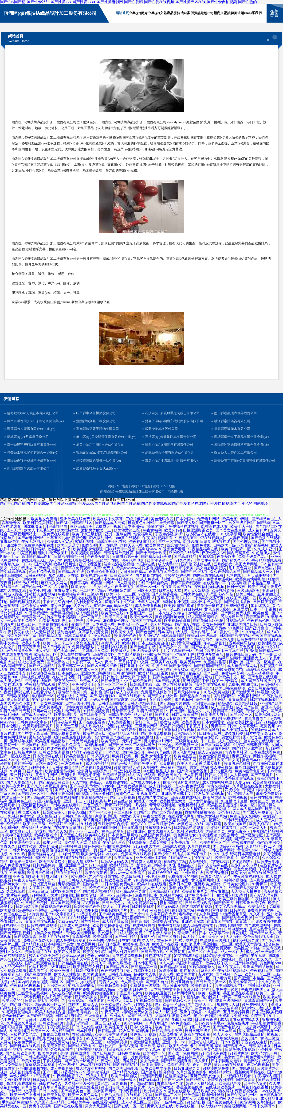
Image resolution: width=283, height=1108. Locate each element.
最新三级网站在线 (100, 1098)
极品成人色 (165, 771)
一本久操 (113, 752)
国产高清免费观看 (216, 948)
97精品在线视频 (219, 839)
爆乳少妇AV (259, 824)
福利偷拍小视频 (176, 602)
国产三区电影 (169, 937)
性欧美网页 (86, 944)
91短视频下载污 (158, 828)
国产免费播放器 (238, 602)
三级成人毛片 (97, 1076)
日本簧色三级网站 (123, 835)
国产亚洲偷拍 (257, 628)
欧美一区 (248, 805)
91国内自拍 (111, 1087)
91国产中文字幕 (71, 718)
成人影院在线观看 (264, 880)
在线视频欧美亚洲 (220, 1087)
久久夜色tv (83, 606)
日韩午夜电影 (268, 861)
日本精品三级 (259, 583)
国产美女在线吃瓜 (162, 696)
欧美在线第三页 (94, 575)
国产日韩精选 (104, 1053)
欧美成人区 (89, 681)
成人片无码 (127, 1098)
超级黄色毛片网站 (197, 677)
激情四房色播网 (237, 764)
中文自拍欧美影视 (29, 1008)
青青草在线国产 (38, 681)
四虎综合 (232, 790)
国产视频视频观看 (25, 602)
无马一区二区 (170, 609)
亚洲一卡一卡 (174, 1042)
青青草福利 (80, 583)
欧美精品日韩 (246, 703)
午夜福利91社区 (142, 542)
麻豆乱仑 (208, 971)
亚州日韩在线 (22, 775)
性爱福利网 (143, 534)
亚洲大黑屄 (35, 1027)
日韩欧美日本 (143, 907)
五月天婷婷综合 (187, 692)
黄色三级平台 (113, 831)
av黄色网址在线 (190, 824)
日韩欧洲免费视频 (105, 918)
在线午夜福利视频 (62, 749)
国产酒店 (149, 1072)
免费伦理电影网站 (243, 685)
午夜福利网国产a (255, 989)
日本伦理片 (11, 726)
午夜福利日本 (262, 971)
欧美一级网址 (209, 993)
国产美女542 (187, 523)
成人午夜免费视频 (118, 587)
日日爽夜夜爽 (206, 1019)
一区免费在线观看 (54, 534)
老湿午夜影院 (205, 1016)
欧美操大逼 (272, 997)
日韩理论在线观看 (81, 598)
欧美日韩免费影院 (38, 523)
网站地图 (260, 503)
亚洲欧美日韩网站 (95, 673)
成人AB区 (43, 651)
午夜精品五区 (187, 538)
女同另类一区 (54, 986)
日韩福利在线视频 (42, 925)
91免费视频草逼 (234, 914)
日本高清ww (134, 526)
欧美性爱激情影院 (88, 549)
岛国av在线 (146, 564)
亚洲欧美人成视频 (177, 1038)
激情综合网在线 (166, 922)
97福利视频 (85, 542)
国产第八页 (271, 940)
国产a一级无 (121, 764)
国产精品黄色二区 (76, 1091)
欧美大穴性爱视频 (37, 809)
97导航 (41, 831)
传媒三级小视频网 (62, 617)
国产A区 (63, 523)
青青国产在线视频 (40, 922)
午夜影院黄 (176, 952)
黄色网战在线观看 (259, 1061)
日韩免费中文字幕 (32, 722)
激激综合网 (80, 624)
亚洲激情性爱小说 (156, 756)
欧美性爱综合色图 (258, 534)
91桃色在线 (65, 1019)
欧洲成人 (117, 1016)
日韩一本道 (68, 779)
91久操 (131, 669)
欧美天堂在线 (112, 613)
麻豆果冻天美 (182, 568)
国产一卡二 (56, 880)
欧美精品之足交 (197, 959)
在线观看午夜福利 (17, 654)
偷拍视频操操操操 (200, 812)
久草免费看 (168, 1035)
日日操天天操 (89, 677)
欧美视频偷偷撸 (177, 621)
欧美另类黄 (186, 974)
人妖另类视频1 (120, 722)
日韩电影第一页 (125, 557)
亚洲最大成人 (255, 658)
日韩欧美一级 (225, 545)
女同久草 (99, 963)
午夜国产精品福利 (268, 831)
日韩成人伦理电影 (87, 1027)
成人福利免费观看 (25, 1072)
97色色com (103, 606)
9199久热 (18, 854)
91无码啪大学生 (147, 846)
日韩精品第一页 (144, 967)
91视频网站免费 (216, 1068)
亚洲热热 (166, 745)
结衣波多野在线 (42, 673)
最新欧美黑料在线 (250, 1072)
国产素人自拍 (157, 982)
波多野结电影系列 (92, 771)
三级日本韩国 (225, 1031)
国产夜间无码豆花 (208, 621)
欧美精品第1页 (122, 865)
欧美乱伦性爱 (230, 1083)
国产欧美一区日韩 (170, 1004)
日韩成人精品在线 (83, 880)
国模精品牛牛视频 (120, 549)
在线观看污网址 (106, 1102)
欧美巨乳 (58, 1001)
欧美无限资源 (33, 749)
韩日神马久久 (51, 1083)
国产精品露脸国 (173, 967)
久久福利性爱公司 (79, 1083)
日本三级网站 (12, 1057)
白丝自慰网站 (247, 767)
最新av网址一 (172, 658)
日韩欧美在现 (153, 952)
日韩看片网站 (219, 749)
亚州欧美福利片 (153, 1046)
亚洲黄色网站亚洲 (186, 643)
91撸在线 (159, 666)
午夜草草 (17, 873)
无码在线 (234, 575)
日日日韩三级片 (198, 1031)
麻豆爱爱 (240, 609)
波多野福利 (136, 839)
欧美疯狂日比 (22, 831)
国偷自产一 (93, 884)
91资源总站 (111, 643)
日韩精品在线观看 (189, 828)
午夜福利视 (229, 1008)
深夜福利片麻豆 (268, 715)
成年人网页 (138, 809)
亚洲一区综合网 (118, 534)
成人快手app (168, 564)
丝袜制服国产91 (89, 609)
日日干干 (17, 658)
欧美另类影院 (215, 797)
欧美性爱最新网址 (214, 756)
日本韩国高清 (41, 790)
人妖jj (187, 598)
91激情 (251, 651)
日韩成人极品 (104, 989)
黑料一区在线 (170, 542)
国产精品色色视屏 (237, 918)
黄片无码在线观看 (229, 1065)
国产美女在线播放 (48, 703)
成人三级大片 (230, 741)
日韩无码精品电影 (142, 703)
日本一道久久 (47, 764)
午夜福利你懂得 (174, 767)
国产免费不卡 (145, 764)
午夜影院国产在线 (177, 587)
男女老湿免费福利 (94, 760)
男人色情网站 (184, 752)
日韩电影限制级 (112, 703)
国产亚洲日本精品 (249, 978)
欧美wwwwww (128, 568)
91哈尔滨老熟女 (125, 760)
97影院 (144, 594)
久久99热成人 (253, 632)
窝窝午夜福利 (40, 1106)
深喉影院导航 (191, 869)
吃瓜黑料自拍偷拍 (75, 654)
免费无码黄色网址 (253, 557)
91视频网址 (137, 843)
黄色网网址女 (185, 835)
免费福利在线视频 (184, 526)
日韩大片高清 (216, 775)
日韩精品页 (108, 1031)
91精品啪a (191, 997)
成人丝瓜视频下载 (29, 959)
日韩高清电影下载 (145, 685)
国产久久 (35, 786)
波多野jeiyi (48, 846)
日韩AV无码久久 (115, 861)
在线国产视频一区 (241, 598)
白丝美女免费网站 (48, 933)
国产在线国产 (120, 718)
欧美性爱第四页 (242, 982)
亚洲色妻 (192, 1095)
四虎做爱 (130, 1061)
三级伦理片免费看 (65, 745)
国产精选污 (224, 903)
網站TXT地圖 (140, 486)
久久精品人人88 (52, 918)
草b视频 (82, 794)
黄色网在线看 (261, 797)
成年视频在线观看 (35, 677)
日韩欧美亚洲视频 (54, 752)
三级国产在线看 (35, 745)
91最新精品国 (56, 526)
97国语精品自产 (182, 865)
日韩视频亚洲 (89, 775)
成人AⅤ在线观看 (142, 775)
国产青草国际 (145, 959)
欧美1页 (129, 643)
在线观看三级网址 (215, 940)
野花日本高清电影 (245, 854)
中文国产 (271, 816)
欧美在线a (256, 587)
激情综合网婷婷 (221, 1080)
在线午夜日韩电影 (69, 828)
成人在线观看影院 (177, 685)
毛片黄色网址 (240, 568)
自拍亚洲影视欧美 (198, 530)
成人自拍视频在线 (217, 782)
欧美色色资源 (255, 1083)
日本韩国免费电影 (120, 884)
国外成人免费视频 (133, 869)
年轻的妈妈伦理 (178, 575)
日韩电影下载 (258, 745)
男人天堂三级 (67, 726)
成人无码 (14, 530)
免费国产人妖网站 (190, 850)
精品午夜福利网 (63, 722)
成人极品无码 (49, 816)
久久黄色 (21, 549)
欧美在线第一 (187, 1106)
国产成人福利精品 (98, 892)
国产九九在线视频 (81, 982)
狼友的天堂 (150, 1061)
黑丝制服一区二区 (218, 944)
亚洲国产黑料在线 (72, 700)
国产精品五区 (117, 967)
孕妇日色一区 (146, 722)
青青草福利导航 (170, 1083)
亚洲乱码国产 (77, 865)
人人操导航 (239, 775)
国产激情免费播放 (114, 598)
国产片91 (162, 715)
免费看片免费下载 (234, 1016)
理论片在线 (207, 899)
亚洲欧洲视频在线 (33, 1068)
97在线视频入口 (214, 538)
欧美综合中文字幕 (25, 843)
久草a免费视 (104, 568)
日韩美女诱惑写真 (208, 598)
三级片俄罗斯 (137, 519)
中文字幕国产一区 (178, 651)
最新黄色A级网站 (143, 523)
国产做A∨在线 (187, 624)
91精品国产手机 (74, 888)
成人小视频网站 (235, 730)
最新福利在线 (150, 730)
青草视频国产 (118, 658)
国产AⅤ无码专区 (264, 895)
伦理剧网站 (229, 835)
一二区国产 (265, 918)
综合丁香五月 (91, 617)
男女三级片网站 (241, 523)
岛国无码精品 (78, 1023)
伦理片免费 (156, 876)
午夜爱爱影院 (98, 557)
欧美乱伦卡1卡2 (182, 1046)
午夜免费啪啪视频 (68, 948)
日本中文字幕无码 (261, 733)
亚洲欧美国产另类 (211, 628)
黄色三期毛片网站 (211, 700)
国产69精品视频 (40, 1016)
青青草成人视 (66, 590)
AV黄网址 (91, 903)
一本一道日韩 (50, 978)
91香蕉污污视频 (143, 1035)
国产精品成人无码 (110, 523)
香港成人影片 (210, 764)
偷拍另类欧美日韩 (46, 628)
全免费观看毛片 (184, 843)
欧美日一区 (265, 993)
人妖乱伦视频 (197, 707)
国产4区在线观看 (68, 1106)
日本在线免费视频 (127, 955)
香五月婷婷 (202, 1065)
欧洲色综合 (203, 688)
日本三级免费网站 (54, 1042)
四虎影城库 (33, 526)
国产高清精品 (185, 557)
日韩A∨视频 (36, 575)
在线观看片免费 (139, 1095)
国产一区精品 (126, 937)
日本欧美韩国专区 (66, 892)
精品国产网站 (175, 861)
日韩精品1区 (82, 523)
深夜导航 (118, 809)
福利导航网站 (230, 658)
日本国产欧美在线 (235, 636)
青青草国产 (255, 617)
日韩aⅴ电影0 (193, 579)
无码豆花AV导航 (220, 594)
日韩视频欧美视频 (260, 669)
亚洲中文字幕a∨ (147, 1050)
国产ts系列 (43, 564)
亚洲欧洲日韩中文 (133, 989)
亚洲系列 (270, 590)
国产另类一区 (241, 715)
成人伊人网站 (12, 681)
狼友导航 (225, 1091)
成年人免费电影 (70, 1038)
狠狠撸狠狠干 (134, 918)
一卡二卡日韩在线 (86, 579)
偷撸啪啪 (97, 1001)
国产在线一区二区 (129, 1106)
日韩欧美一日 (33, 579)
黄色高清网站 (160, 688)
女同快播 (187, 918)
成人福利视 (143, 715)
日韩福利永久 (260, 1046)
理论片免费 (81, 989)
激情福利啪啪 (67, 797)
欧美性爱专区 (141, 617)
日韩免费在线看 (56, 688)
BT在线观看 (78, 918)
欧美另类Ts (167, 628)
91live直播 (99, 865)
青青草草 (218, 726)
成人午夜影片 (127, 692)
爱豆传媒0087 (58, 579)
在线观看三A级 (34, 560)
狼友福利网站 (101, 538)
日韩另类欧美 (27, 907)
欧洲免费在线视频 (29, 609)
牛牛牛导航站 (169, 925)
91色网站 (236, 628)
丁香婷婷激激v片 (169, 534)
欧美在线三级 (95, 733)
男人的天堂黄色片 (157, 940)
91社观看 (190, 542)
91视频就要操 (116, 1042)
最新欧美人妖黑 (40, 658)
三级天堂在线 (96, 1016)
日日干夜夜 (237, 587)
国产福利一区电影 (79, 1061)
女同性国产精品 (133, 572)
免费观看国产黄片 (38, 726)
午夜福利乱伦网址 (36, 828)
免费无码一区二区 (133, 624)
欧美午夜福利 (93, 658)
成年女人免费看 (195, 1098)
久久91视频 (219, 854)
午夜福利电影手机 (68, 1076)
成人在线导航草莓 (65, 993)
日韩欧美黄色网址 (79, 707)
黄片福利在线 (18, 895)
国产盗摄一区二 (213, 523)
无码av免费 (99, 700)
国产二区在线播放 (15, 756)
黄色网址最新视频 (112, 1083)
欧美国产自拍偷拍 (126, 899)
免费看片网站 (209, 519)
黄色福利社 (74, 899)
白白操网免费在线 (268, 764)
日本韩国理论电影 (226, 1061)
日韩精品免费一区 (48, 865)
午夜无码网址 (33, 542)
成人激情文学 (132, 982)
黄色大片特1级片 (212, 888)
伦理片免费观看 (42, 572)
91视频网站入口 (23, 707)
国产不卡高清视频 (100, 869)
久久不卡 (257, 914)
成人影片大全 (194, 937)
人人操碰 (234, 937)
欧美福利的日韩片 (17, 639)
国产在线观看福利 (156, 760)
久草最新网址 (133, 876)
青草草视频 (73, 1098)
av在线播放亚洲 (19, 651)
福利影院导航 (120, 590)
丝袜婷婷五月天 (191, 1057)
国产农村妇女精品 (25, 669)
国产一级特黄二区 (169, 1102)
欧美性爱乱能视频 (60, 771)
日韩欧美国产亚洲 (69, 557)
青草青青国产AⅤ (258, 1001)
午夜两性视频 (109, 1061)
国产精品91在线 (71, 572)
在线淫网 (218, 1098)
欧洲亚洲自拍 (182, 982)
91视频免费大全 (21, 816)
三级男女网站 (147, 726)
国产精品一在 (270, 651)
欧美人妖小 (31, 643)
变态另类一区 (66, 681)
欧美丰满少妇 (116, 1035)
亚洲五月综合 (44, 884)
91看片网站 (239, 1053)
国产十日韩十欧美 (151, 553)
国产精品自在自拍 (195, 696)
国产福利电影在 (103, 696)
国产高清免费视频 (156, 733)
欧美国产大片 (146, 801)
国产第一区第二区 (249, 839)
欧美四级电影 (217, 873)
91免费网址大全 (255, 1004)
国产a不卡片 (197, 854)
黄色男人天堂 (76, 843)
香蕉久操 (216, 937)
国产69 (144, 812)
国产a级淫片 (264, 568)
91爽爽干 (17, 771)
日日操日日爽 (210, 733)
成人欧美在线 (93, 726)
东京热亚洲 (209, 914)
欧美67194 (172, 530)
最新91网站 (171, 997)
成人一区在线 (232, 952)
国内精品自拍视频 (33, 982)
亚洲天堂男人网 (85, 959)
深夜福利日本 (146, 895)
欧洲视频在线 (70, 846)
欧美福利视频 (33, 760)
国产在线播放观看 (263, 873)
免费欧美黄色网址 (207, 1050)
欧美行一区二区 (258, 974)
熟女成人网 (170, 722)
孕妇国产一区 (43, 696)
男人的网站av (161, 624)
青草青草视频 (123, 711)
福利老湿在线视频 (119, 564)
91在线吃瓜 (143, 1004)
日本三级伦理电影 (80, 703)
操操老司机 (157, 526)
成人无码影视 (43, 632)
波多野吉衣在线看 (201, 534)
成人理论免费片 (133, 933)
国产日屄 (115, 745)
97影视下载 (82, 662)
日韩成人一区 (192, 839)
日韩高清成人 (33, 617)
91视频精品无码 (127, 767)
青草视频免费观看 (40, 1065)
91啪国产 (213, 1012)
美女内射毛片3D (204, 632)
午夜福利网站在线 (15, 692)
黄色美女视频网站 (212, 816)
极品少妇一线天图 (261, 952)
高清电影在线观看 (75, 1053)
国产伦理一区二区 (36, 587)
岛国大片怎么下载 (15, 703)
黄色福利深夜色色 (177, 779)
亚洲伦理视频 (90, 564)
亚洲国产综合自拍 (115, 850)
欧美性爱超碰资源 (107, 925)
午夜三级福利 (215, 643)
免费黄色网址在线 (39, 545)
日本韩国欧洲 (164, 1057)
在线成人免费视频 (146, 861)
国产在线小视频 (194, 572)
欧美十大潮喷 (242, 526)
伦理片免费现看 (67, 711)
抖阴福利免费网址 (21, 1098)
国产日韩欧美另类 (20, 1053)
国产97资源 (253, 737)
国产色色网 (146, 632)
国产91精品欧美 (269, 722)
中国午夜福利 (12, 820)
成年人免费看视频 (154, 948)
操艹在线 (172, 749)
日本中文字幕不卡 (200, 895)
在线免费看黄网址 (65, 733)
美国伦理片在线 (38, 952)
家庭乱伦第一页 (71, 1057)
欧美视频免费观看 (86, 553)
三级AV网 (95, 594)
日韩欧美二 (97, 718)
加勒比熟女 (261, 606)
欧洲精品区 (153, 1091)
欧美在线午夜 (217, 963)
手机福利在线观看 (112, 647)
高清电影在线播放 (21, 1083)
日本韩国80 (186, 519)
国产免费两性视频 (15, 933)
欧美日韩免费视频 (230, 688)
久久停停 (126, 749)
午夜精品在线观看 (266, 560)
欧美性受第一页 (160, 560)
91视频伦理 (235, 621)
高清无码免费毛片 (67, 730)
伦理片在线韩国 (120, 726)
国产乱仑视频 (66, 790)
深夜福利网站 (104, 749)
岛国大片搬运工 (190, 963)
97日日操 (61, 989)
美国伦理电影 (40, 590)
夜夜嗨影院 (160, 910)
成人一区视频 (166, 1012)
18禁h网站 (176, 639)
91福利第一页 (13, 925)
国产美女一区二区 (174, 647)
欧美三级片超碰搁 (234, 899)
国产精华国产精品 (209, 666)
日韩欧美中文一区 (230, 677)
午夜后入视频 (112, 1095)
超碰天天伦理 (132, 545)
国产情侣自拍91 (149, 575)
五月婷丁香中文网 (133, 662)
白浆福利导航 (181, 929)
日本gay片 (41, 1080)
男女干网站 (198, 767)
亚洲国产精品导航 (258, 967)
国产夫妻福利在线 (213, 865)
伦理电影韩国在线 (168, 707)
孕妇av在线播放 (163, 809)
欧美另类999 (12, 1001)
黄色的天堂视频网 (95, 790)
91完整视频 (26, 553)
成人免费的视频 (148, 749)
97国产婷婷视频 (244, 963)
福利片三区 (10, 944)
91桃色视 (88, 824)
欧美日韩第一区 (71, 666)
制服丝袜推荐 (215, 662)
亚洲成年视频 (22, 741)
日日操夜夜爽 (265, 602)
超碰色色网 (125, 794)
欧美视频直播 (223, 590)
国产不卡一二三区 (84, 831)
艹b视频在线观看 (237, 1076)
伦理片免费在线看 (57, 997)
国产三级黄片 (262, 775)
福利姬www (147, 549)
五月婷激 (206, 974)
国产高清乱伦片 (208, 929)
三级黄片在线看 (164, 662)
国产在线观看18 (132, 696)
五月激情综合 (154, 639)
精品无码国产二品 (204, 673)
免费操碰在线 (117, 782)
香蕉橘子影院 (168, 598)
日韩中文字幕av (262, 1106)
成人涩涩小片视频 (91, 1068)
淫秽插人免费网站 (40, 594)
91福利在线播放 (177, 1091)
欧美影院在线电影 (71, 858)
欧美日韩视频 (172, 726)
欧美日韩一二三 (168, 1027)
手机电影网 (186, 899)
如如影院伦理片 (116, 621)
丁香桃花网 (53, 1061)
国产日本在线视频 (171, 737)
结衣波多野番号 (210, 654)
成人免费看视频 (148, 606)
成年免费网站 (25, 1042)
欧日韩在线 (142, 850)
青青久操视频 (219, 786)
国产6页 (263, 523)
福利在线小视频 (139, 1016)
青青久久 (8, 846)
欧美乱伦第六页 (139, 978)
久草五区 (55, 538)
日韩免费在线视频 (185, 797)
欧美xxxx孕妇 (73, 955)
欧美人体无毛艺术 (39, 530)
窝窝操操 (238, 873)
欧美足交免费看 (44, 519)
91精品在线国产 (27, 839)
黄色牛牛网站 (47, 775)
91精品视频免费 (96, 711)
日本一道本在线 (230, 651)
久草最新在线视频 (247, 786)
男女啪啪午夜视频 (145, 779)
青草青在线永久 (246, 1019)
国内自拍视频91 (126, 1065)
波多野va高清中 (258, 1027)
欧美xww (93, 621)
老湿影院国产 (243, 861)
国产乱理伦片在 (93, 715)
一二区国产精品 (93, 590)
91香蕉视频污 (37, 613)
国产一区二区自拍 (92, 1019)
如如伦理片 (191, 944)
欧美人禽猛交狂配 (83, 861)
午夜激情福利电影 (33, 805)
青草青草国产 (157, 1023)
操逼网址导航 (213, 1095)
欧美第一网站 (103, 583)
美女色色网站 (214, 624)
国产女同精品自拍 (204, 801)
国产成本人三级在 (206, 647)
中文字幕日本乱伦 (119, 579)
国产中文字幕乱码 (60, 914)
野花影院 (240, 933)
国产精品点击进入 (267, 519)
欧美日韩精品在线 (263, 688)
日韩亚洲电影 (62, 910)
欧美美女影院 (54, 1046)
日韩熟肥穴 (164, 850)
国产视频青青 (25, 937)
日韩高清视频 (36, 1001)
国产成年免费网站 (183, 1053)
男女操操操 (231, 737)
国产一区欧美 (100, 812)
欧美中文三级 (35, 824)
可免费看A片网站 (261, 1057)
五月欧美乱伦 (205, 1091)
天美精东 (167, 523)
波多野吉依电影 (268, 922)
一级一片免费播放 (135, 1057)
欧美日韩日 (245, 594)
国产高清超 (141, 922)
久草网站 (151, 767)
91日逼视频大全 (118, 1050)
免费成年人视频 (109, 628)
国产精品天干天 (201, 1004)
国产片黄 (202, 1038)
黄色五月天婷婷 (218, 609)
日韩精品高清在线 (218, 955)
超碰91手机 (44, 858)
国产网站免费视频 (236, 613)
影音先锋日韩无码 (241, 654)
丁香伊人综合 (160, 933)
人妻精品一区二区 (260, 846)
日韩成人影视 (12, 594)
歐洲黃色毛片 (51, 707)
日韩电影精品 (120, 974)
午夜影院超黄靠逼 (266, 1023)
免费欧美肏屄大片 (38, 940)
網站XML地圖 (118, 486)
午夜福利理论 (114, 843)
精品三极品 (123, 606)
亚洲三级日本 (54, 839)
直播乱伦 (148, 937)
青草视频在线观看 (53, 624)
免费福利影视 (233, 673)
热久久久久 (57, 831)
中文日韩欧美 (18, 730)
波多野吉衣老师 (244, 865)
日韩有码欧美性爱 (118, 553)
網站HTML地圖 (164, 486)
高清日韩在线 (100, 858)
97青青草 (260, 884)
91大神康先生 (208, 918)
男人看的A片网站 (159, 741)
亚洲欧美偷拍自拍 (228, 669)
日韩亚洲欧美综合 (251, 903)
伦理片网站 (267, 805)
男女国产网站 (105, 1091)
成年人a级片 (107, 707)
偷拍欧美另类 (269, 843)
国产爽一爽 (24, 764)
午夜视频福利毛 (71, 594)
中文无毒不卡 (239, 831)
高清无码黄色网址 (67, 1080)
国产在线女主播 (38, 974)
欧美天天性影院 (67, 974)
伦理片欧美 (39, 967)
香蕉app (96, 782)
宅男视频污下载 (196, 681)
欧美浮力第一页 (264, 1053)
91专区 (64, 685)
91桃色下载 (201, 669)
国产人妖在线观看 (15, 899)
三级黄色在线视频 (33, 993)
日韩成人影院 (271, 624)
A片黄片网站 (189, 782)
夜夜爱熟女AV (213, 553)
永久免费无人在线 (63, 575)
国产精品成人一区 (258, 572)
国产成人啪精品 (42, 666)
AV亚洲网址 (60, 967)
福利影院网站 (183, 910)
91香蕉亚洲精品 (114, 1008)
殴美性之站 (48, 1053)
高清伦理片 (137, 688)
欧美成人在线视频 (75, 925)
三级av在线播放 (247, 997)
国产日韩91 (27, 1019)
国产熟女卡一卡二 (15, 884)
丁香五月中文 (197, 726)
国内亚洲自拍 (145, 718)
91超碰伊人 (261, 553)
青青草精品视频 (118, 805)
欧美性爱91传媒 (247, 948)
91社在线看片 (134, 1087)
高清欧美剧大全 (240, 722)
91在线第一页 (180, 858)
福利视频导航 (95, 745)
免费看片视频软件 (156, 692)
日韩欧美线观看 (198, 903)
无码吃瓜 (68, 775)
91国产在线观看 (27, 688)
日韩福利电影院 (69, 1016)
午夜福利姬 (237, 583)
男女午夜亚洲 (208, 560)
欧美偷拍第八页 (195, 892)
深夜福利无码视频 (209, 587)
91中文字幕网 (230, 534)
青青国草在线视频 (228, 711)
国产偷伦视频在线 (196, 564)
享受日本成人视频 (206, 602)
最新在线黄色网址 (264, 929)
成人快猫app (211, 1106)
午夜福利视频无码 (232, 971)
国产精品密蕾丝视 (40, 718)
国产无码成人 (168, 907)
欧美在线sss (124, 858)
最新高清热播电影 (44, 737)
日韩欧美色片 (114, 903)
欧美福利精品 (116, 609)
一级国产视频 (151, 1076)
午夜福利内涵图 (267, 1076)
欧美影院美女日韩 (88, 967)
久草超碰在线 (199, 846)
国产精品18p (31, 944)
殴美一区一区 (148, 587)
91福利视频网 (98, 899)
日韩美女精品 (73, 756)
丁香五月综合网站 (58, 602)
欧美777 (169, 782)
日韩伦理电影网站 (39, 1038)
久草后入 (51, 888)
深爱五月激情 (56, 786)
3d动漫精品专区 (145, 658)
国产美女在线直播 (231, 530)
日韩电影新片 (100, 801)
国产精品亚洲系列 (228, 846)
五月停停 (76, 621)
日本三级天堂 (170, 590)
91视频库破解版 (81, 986)
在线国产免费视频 (156, 835)
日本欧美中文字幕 (156, 1068)
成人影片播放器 (115, 922)
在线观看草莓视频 (78, 560)
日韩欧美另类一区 (211, 982)
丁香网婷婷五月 (77, 978)
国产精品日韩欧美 (54, 782)
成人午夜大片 (105, 662)
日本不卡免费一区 (65, 929)
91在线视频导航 (158, 955)
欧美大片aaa (187, 764)
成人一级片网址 (94, 639)
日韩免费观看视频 (240, 1050)
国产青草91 (139, 910)
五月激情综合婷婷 (113, 824)
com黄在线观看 (127, 538)
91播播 (5, 876)
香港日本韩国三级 (108, 839)
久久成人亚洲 (265, 549)
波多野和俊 (234, 733)
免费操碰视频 (62, 613)
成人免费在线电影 (145, 1008)
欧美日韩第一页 (125, 756)
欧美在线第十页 (209, 790)
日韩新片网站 (25, 752)
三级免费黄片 (72, 764)
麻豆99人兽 (270, 707)
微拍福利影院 (171, 903)
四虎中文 (14, 545)
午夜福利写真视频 (212, 910)
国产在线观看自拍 (40, 963)
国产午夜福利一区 (242, 1095)
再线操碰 (214, 824)
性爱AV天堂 (130, 816)
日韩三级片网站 (222, 850)
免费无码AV (68, 922)
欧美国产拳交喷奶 (243, 888)
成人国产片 (39, 971)
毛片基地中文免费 (94, 651)
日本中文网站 (141, 1027)
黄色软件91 (250, 858)
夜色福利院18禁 (98, 730)
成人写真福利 (170, 959)
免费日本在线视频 (239, 779)
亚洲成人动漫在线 (62, 760)
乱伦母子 (139, 700)
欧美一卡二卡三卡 (58, 643)
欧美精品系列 (166, 978)
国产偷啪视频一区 (228, 959)
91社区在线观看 (190, 831)
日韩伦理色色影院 (77, 816)
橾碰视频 (167, 1072)
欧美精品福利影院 (164, 892)
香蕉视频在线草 (190, 1087)
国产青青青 (246, 1080)
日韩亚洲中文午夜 (135, 666)
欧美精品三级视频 (153, 673)
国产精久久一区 (235, 560)
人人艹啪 (80, 782)
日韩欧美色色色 (87, 907)
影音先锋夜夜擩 (150, 711)
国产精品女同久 (200, 639)
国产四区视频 (129, 654)
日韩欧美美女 (54, 812)
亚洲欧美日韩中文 (176, 794)
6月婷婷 (141, 805)
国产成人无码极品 (36, 715)
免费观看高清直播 (200, 658)
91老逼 (95, 843)
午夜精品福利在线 (203, 549)
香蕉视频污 (78, 1001)
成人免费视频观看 (71, 940)
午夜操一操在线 (210, 606)
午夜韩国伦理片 (114, 910)
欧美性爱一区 (154, 1053)
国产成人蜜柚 (80, 1046)
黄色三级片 (93, 805)
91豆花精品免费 (48, 801)
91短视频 (207, 557)
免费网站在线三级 (78, 628)
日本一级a (19, 790)
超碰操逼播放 (177, 1076)
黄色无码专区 (162, 519)
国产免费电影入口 (228, 1027)
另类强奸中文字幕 (21, 636)
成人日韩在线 (18, 700)
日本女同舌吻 (213, 722)
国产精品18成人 (263, 933)
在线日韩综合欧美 (153, 583)
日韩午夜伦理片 (15, 628)
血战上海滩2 (182, 1019)
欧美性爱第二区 (127, 530)
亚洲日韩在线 (192, 873)
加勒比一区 (171, 579)
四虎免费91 (202, 545)
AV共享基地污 (213, 1023)
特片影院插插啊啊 (102, 828)
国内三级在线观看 (208, 575)
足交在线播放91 (23, 568)
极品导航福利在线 (95, 1065)
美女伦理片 (234, 1057)
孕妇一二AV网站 (111, 688)
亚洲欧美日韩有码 (163, 918)
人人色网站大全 (15, 767)
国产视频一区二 (229, 974)
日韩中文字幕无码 (243, 726)
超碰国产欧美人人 (83, 1004)
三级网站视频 (83, 688)
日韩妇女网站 (257, 711)
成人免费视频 (156, 929)
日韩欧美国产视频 (100, 1080)
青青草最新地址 (163, 805)
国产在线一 (90, 922)
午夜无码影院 (98, 955)
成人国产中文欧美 (153, 797)
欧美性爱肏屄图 (52, 861)
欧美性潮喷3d (143, 598)
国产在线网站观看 (216, 745)
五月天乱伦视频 (257, 575)
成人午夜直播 (62, 1068)
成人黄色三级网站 (242, 666)
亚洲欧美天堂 (145, 590)
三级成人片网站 (120, 1001)
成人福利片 (258, 530)
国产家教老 (120, 700)
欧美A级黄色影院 (250, 771)
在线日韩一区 (13, 797)
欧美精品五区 (185, 733)
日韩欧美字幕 (79, 1102)
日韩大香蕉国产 (185, 715)
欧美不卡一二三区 (121, 594)
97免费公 (79, 876)
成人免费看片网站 (15, 865)
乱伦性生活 (230, 632)
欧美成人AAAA (60, 542)
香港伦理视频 (258, 1065)
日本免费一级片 (225, 989)
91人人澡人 (223, 1035)
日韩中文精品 (129, 1053)
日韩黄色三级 (39, 948)
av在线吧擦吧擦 (229, 925)
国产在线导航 (208, 730)
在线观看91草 (214, 583)
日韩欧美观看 (18, 696)
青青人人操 (109, 982)
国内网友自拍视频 (197, 907)
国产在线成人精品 (115, 997)
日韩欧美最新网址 (80, 933)
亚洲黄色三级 (204, 703)
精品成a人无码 (26, 583)
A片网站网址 (185, 993)
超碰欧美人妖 (145, 974)
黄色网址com (270, 963)
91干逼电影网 (131, 828)
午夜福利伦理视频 (25, 986)
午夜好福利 (261, 899)
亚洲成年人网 (185, 760)
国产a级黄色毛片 (113, 914)
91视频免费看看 (172, 549)
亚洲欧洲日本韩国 (151, 858)
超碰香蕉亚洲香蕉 (33, 910)
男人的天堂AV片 (147, 651)
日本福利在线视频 (173, 632)
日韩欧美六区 (122, 575)
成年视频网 (184, 700)
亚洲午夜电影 (192, 1012)
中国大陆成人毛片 (203, 1042)
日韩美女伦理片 (236, 884)
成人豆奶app (61, 606)
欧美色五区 (99, 888)
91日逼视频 (41, 1076)
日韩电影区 (127, 948)
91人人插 (167, 963)
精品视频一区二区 (50, 1004)
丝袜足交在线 (186, 940)
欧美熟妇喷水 (221, 1072)
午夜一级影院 (37, 1050)
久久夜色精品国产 (225, 572)
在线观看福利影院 (48, 899)
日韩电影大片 (236, 929)
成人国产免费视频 (58, 669)
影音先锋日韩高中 (135, 677)
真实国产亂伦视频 (127, 929)
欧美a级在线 (95, 835)
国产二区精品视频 (167, 812)
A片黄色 (61, 587)
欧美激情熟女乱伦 (267, 782)
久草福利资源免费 (93, 632)
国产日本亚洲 (110, 944)
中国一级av (127, 1080)
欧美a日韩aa (38, 892)
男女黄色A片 (206, 1008)
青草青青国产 (256, 718)
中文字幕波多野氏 (204, 737)
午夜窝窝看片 (154, 816)
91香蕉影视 (87, 914)
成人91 (225, 1019)
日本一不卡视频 (263, 609)
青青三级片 (242, 756)
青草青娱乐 (92, 820)
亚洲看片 (138, 873)
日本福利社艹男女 (59, 944)
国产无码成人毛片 (125, 639)
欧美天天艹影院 (249, 944)
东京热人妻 (225, 639)
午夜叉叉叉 (111, 1012)
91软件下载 (70, 854)
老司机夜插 (56, 1008)
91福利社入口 (105, 1046)
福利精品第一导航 (131, 892)
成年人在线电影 (13, 590)
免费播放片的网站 (183, 876)
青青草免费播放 (56, 1035)
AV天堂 (55, 560)
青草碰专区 (11, 523)
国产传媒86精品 (166, 677)
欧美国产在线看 (165, 944)
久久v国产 (250, 1038)
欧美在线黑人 (150, 1098)
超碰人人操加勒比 (201, 1083)
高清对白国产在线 (110, 737)
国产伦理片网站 (246, 542)
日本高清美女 (153, 1065)
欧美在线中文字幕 (108, 519)
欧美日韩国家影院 (140, 628)
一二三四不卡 (125, 812)
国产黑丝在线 (71, 835)
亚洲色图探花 (193, 922)
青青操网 (10, 869)
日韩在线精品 (193, 749)
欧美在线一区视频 (116, 959)
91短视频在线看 (146, 820)
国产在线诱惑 (243, 1068)
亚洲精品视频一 (94, 797)
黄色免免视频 (245, 869)
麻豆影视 (167, 764)
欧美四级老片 (46, 835)
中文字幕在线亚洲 (159, 899)
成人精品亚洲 (271, 1098)
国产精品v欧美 (151, 669)
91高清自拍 (196, 1102)
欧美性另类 (155, 545)
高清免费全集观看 (83, 1087)
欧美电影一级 (187, 745)
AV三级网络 (68, 1065)
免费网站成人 (237, 606)
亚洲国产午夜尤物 (251, 955)
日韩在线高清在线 (40, 1057)
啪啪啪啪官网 (12, 1027)
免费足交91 (159, 843)
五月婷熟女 (223, 564)
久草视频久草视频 (21, 1023)
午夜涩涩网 (176, 711)
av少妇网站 (20, 1076)
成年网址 (179, 673)
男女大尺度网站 (98, 1106)
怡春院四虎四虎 (52, 621)
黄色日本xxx (252, 760)
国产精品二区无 (168, 1095)
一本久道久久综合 (170, 613)
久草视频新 (198, 861)
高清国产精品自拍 (36, 557)
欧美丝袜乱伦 (59, 549)
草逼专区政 (272, 948)
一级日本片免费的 (21, 621)
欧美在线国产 (235, 824)
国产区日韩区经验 (102, 666)
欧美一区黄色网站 (83, 1095)
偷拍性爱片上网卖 (216, 997)
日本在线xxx (68, 673)
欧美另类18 (190, 722)
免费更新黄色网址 (135, 707)
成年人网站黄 (149, 602)
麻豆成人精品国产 (247, 809)
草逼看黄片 (27, 918)
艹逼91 (85, 749)
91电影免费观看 (147, 880)
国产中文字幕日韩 (33, 733)
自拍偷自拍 (70, 895)
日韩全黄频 (110, 681)
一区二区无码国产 (106, 1023)
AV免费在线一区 (185, 1023)
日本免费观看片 (78, 636)
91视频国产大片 (45, 895)
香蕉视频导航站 (242, 643)
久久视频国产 (62, 1050)
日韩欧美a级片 (51, 1023)
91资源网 (247, 1102)
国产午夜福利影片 (36, 989)
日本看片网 (222, 978)
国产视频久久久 (178, 1001)
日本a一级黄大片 (253, 828)
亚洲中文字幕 (67, 658)
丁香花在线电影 (254, 1042)
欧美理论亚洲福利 (102, 572)
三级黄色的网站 (146, 997)
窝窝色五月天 (87, 643)
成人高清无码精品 (203, 617)
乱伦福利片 (108, 933)
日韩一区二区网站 (205, 820)
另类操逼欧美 (232, 617)
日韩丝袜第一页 (34, 929)
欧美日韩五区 (46, 654)
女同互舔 (18, 948)
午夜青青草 (219, 892)
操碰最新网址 (236, 1106)
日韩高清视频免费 (167, 1031)
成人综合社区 (57, 876)
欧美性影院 (267, 643)
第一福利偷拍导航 (98, 692)
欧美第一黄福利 (23, 861)
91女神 (108, 786)
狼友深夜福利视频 (209, 794)
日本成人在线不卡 (145, 782)
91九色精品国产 (240, 794)
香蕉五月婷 (204, 1001)
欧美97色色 (31, 1061)
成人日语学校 (222, 707)
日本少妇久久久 (259, 959)
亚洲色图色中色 (102, 940)
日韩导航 (38, 549)
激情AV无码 (128, 1046)
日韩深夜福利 (130, 1091)
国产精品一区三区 (33, 794)
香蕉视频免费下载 (112, 986)
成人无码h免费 (210, 752)
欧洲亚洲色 (136, 831)
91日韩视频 (193, 609)
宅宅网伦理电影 (20, 1012)
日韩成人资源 (174, 846)
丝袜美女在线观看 (259, 741)
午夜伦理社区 (58, 1027)
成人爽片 (201, 1061)
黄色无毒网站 (65, 651)
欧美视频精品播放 (50, 741)
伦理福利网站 (250, 696)
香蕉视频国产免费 (164, 572)
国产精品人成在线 (247, 749)
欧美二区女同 (116, 617)
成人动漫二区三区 (87, 1042)
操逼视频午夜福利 (56, 907)
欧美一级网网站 (225, 681)
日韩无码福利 (210, 1046)
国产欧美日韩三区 (34, 869)
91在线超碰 (123, 801)
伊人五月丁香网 (116, 907)
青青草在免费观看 (76, 568)
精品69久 (225, 703)
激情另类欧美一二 (96, 530)
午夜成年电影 (244, 843)
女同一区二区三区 (112, 685)
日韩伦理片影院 (156, 1019)
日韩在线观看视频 (126, 888)
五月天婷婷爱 (125, 730)
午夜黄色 (274, 587)
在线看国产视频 (220, 922)
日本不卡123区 (51, 598)
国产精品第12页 (114, 779)
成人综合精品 (97, 764)
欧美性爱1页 (202, 986)
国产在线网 (108, 545)
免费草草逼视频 (220, 579)
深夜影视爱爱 (247, 1091)
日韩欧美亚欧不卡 (108, 978)
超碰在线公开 (134, 752)
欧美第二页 (260, 801)
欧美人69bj (77, 812)
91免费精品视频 (89, 1050)
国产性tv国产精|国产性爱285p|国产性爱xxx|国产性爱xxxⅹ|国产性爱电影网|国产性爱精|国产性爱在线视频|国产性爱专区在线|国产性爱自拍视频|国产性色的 (126, 503)
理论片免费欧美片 (53, 553)
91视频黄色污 (148, 794)
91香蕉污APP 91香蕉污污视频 (86, 1072)
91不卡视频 (30, 997)
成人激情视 (126, 583)
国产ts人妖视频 (197, 590)
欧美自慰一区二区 (215, 843)
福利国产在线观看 (146, 621)
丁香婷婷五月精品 (21, 598)
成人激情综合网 (163, 869)
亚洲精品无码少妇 (40, 820)
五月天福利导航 (175, 820)
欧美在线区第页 (158, 993)
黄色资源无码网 (35, 606)
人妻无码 (243, 782)
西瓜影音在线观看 (195, 1035)
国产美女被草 (177, 669)
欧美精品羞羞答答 (123, 733)
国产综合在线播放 (169, 854)
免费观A (46, 1019)
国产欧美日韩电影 (123, 1068)
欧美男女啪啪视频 (162, 839)
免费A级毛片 (238, 1023)
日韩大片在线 (192, 594)
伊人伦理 (167, 974)
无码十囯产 (132, 741)
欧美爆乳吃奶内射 (232, 895)
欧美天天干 (111, 741)
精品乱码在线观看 (87, 752)
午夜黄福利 (153, 530)
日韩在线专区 (104, 654)
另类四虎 (214, 1057)
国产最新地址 (58, 662)
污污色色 (207, 760)
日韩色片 (111, 677)
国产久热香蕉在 (165, 594)
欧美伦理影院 (66, 715)
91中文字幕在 (129, 940)
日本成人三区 (87, 669)
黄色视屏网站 (203, 880)
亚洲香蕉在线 (12, 718)
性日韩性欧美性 (35, 903)
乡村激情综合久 (89, 602)
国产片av (137, 914)
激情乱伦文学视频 (203, 613)
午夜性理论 (208, 835)
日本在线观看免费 (265, 752)
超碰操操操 (168, 971)
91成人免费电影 (216, 692)
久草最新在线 (185, 933)
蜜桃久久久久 (12, 952)
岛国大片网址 (247, 564)
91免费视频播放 (81, 647)
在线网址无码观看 (125, 1019)
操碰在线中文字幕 (120, 602)
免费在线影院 (179, 1065)
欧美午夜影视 (96, 873)
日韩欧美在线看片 (65, 805)
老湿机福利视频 (191, 805)
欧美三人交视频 (121, 1038)
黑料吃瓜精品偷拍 (249, 1035)
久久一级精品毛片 (243, 1098)
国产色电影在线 (143, 647)
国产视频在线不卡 (222, 1102)
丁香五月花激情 (129, 993)
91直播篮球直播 (234, 801)
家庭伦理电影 (106, 816)
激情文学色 (182, 1016)
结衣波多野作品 (69, 873)
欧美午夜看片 (227, 858)
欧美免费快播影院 (250, 579)
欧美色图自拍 (170, 775)
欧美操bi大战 (68, 530)
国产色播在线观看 (266, 538)
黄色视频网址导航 (170, 617)
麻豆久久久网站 (54, 583)
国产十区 (51, 1072)
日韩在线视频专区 (265, 700)
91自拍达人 (189, 971)
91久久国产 (185, 560)
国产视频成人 (235, 1046)
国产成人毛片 (112, 669)
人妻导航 (162, 1016)
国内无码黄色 (239, 553)
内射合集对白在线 (104, 876)
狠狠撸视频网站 (155, 568)
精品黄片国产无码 (177, 1008)
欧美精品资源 (114, 775)
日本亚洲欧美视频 (267, 1012)
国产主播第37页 (196, 718)
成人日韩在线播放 (198, 925)
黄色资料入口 (229, 812)
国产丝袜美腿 (69, 820)
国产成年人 (196, 1080)
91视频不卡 (40, 767)
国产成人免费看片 (258, 812)
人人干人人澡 (155, 888)
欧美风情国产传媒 (179, 606)
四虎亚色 (153, 790)
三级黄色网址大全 (216, 876)
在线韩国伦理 (64, 677)
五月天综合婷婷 (196, 989)
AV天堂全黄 (10, 809)
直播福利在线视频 (179, 730)
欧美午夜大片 (13, 786)
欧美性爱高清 (116, 1027)
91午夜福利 (203, 858)
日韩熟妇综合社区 (256, 790)
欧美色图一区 (265, 613)
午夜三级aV (174, 1080)
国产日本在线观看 (25, 1046)
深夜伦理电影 (133, 560)
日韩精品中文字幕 (21, 1091)
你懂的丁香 (185, 654)
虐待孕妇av (188, 914)
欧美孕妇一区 (93, 895)
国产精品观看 (51, 636)
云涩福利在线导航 (221, 828)
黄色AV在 (138, 824)
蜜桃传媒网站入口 (43, 854)
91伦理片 (172, 1098)
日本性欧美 (183, 688)
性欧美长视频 (122, 632)
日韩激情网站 (125, 673)
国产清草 (14, 1038)
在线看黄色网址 (181, 816)
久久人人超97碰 (192, 809)
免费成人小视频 (108, 526)
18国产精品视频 (167, 681)
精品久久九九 (199, 711)
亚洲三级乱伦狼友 (205, 1076)
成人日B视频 (170, 718)
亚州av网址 (42, 711)
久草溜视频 (266, 1102)
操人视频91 (102, 636)
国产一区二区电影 (260, 662)
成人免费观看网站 (142, 903)
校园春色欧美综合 (44, 955)
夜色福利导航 (112, 971)
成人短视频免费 (31, 662)
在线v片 (112, 854)
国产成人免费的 (218, 869)
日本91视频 (229, 1042)
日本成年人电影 (214, 715)
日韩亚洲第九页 (187, 1068)
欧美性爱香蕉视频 (222, 805)
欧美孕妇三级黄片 (63, 824)
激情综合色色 (125, 636)
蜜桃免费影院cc (269, 794)
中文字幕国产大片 (161, 914)
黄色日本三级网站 (40, 779)
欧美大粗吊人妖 (161, 831)
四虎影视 (89, 545)
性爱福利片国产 (208, 779)
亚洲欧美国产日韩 (242, 624)
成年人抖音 (53, 843)
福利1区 (57, 982)
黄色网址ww (248, 850)
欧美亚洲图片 (62, 971)
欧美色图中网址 (236, 519)
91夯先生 (259, 1016)
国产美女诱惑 (54, 1095)
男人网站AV (149, 636)
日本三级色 (26, 624)
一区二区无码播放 (140, 745)
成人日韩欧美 (54, 647)
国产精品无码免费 (156, 557)
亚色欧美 (266, 1050)
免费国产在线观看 (136, 854)
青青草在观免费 (117, 820)
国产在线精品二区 (195, 978)
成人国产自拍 (247, 707)
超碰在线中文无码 (72, 696)
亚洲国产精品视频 (254, 545)
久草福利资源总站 (96, 767)
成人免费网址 (51, 1098)
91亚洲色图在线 (214, 1053)
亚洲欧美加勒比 (207, 884)
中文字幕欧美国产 (136, 681)
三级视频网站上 (23, 534)
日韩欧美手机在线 (111, 542)
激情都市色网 (69, 692)
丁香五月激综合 (162, 824)
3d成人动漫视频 (260, 673)
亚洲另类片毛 (83, 685)
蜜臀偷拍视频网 (55, 850)
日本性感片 (86, 1031)
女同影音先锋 (161, 700)
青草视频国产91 (95, 809)
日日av (26, 564)
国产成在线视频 (258, 925)
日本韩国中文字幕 (165, 989)
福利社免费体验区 (227, 718)
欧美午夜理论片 (136, 944)
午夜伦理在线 (159, 752)
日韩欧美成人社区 (178, 790)
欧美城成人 (121, 651)
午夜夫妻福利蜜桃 (29, 880)
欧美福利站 (257, 907)
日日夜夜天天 (29, 647)
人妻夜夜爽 (239, 538)
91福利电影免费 (176, 880)
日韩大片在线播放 (24, 850)
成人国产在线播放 (256, 681)
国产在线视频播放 (140, 925)
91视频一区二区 (96, 929)
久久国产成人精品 (49, 1102)
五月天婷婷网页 (236, 1012)
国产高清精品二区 (83, 1012)
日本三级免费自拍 (153, 643)
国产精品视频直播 (176, 1061)
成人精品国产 (63, 1031)
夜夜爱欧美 (226, 557)
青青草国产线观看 (186, 583)
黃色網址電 (49, 568)
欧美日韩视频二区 (230, 986)
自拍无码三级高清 (202, 636)
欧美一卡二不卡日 (25, 1095)
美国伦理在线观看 (238, 993)
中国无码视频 (259, 986)
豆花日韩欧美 (81, 526)
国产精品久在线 (126, 1072)
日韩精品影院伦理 (238, 820)
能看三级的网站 (229, 1001)
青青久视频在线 (160, 1106)
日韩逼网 (42, 639)
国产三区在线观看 (83, 1008)
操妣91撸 (236, 662)
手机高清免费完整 (17, 1102)
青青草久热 (10, 564)
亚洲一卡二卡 (75, 801)
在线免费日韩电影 (77, 737)
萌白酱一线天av (197, 1027)
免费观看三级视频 (145, 986)
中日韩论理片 (219, 809)
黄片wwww (119, 873)
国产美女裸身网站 (131, 786)
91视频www (260, 730)
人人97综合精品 (13, 967)
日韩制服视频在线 (215, 542)
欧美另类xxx (191, 662)
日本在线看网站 (65, 639)
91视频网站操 (171, 895)
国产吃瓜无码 (148, 1038)
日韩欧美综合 (120, 715)
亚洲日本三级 (181, 884)
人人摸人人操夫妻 (246, 892)
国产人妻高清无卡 (21, 782)
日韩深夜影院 (98, 756)
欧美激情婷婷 (93, 854)
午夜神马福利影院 (17, 835)
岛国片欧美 (205, 651)
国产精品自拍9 (67, 809)
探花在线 (22, 632)
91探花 (239, 745)
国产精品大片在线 (175, 703)
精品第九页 (216, 831)
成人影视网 (193, 775)
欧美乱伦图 (103, 937)
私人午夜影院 (221, 767)
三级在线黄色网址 (25, 1035)
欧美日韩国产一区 (236, 549)
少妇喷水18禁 (252, 1008)
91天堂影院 (19, 1031)
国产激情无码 (243, 692)
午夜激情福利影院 (145, 1042)
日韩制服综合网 (65, 767)
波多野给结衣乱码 (163, 873)
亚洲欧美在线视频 (116, 846)
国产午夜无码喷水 (85, 786)
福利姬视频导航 (246, 940)
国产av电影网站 (31, 538)
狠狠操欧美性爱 (182, 888)
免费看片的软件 (261, 910)
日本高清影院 (173, 636)
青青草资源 (82, 937)
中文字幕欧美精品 (230, 907)
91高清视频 (134, 1023)
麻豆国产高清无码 (65, 903)
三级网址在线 (108, 560)
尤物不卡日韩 (102, 794)
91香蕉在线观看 (214, 526)
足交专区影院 (221, 771)
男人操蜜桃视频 (176, 986)
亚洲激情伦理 (80, 839)
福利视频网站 (224, 696)
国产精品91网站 (40, 797)
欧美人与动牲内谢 (50, 1012)
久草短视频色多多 (192, 1072)
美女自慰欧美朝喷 (211, 568)
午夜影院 (186, 628)
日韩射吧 (238, 910)
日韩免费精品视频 (252, 639)
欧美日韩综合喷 (124, 1076)
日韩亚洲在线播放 (125, 771)
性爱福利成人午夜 (67, 869)
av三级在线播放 (140, 737)
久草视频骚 (16, 892)
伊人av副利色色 (119, 895)
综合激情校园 (178, 545)
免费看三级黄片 (60, 609)
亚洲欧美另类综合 (158, 654)
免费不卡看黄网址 (101, 948)
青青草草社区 (236, 752)
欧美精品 (13, 824)
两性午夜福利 (265, 756)
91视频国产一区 (139, 613)
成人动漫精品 (87, 613)
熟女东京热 (248, 1031)
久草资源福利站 (143, 609)
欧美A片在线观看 (152, 884)
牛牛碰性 (208, 741)
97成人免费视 (148, 579)
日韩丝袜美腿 (87, 971)
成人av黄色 (40, 730)
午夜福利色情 (43, 700)
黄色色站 (91, 846)
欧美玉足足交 (68, 545)
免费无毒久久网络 (245, 816)
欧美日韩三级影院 (87, 534)
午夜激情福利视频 (248, 876)
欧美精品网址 (65, 564)
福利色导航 (67, 632)
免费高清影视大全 (258, 937)
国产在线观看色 (92, 722)
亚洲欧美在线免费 (75, 519)
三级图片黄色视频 (239, 647)
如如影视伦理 (76, 538)
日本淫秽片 (27, 846)
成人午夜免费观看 (189, 786)
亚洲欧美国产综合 (116, 1004)
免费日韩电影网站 (102, 1057)
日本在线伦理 (104, 624)
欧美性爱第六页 (173, 801)
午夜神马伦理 (259, 621)
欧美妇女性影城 (67, 952)
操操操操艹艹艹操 (86, 587)
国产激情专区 (181, 666)
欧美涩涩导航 (58, 959)
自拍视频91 (220, 861)
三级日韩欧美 (248, 590)
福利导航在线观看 (210, 685)
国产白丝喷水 (22, 1004)
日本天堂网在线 (46, 756)
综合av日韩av (13, 1016)
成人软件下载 (87, 910)
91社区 (148, 771)
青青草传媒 (10, 542)
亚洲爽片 (35, 771)
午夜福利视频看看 (157, 538)
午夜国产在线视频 (267, 636)
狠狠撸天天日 (228, 1004)
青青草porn (245, 922)
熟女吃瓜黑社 (120, 963)
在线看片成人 (44, 692)
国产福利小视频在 (232, 880)
